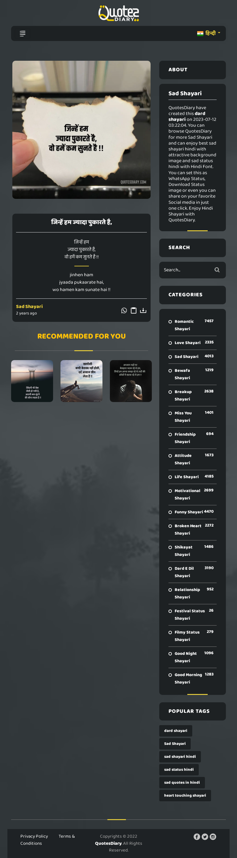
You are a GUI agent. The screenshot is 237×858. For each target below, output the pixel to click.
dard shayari (175, 731)
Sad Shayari (29, 306)
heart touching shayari (185, 795)
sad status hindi (179, 769)
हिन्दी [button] (207, 33)
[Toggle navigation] (22, 33)
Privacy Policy (34, 836)
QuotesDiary (108, 843)
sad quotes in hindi (182, 782)
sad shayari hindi (180, 756)
